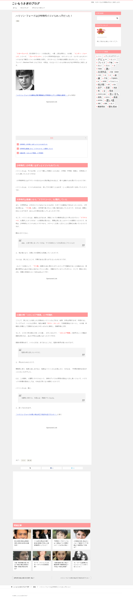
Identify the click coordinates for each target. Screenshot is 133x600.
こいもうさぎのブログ (26, 3)
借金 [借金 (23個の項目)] (117, 62)
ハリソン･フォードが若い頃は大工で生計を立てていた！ (75, 578)
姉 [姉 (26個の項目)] (110, 75)
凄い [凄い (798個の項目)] (108, 68)
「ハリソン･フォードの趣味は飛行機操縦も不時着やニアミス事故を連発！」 (42, 95)
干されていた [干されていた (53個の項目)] (114, 81)
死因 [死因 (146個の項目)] (115, 88)
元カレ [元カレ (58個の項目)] (108, 65)
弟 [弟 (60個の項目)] (109, 84)
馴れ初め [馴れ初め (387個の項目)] (113, 106)
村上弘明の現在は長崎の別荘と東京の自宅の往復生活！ (21, 543)
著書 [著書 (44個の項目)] (99, 103)
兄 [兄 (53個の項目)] (114, 65)
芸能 (18, 21)
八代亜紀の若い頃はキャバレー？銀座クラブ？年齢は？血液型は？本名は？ (81, 544)
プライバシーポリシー (38, 8)
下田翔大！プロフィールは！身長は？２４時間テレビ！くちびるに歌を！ (61, 543)
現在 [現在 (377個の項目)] (111, 91)
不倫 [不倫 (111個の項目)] (110, 62)
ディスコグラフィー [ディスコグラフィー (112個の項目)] (112, 56)
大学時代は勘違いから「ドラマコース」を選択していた (36, 148)
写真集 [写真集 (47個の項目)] (100, 69)
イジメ (23, 460)
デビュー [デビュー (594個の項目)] (102, 59)
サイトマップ (24, 8)
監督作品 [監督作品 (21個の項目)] (107, 97)
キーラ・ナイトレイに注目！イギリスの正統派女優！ (41, 564)
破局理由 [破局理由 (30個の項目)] (100, 100)
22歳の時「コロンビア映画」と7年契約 (31, 153)
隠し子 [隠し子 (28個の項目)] (112, 103)
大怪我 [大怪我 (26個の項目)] (99, 75)
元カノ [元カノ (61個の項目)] (100, 65)
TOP (21, 587)
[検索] (108, 18)
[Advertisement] (52, 36)
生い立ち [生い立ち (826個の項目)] (114, 94)
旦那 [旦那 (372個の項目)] (108, 88)
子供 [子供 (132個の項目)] (105, 78)
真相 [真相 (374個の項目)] (115, 97)
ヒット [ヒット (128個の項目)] (113, 59)
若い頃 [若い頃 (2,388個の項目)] (110, 100)
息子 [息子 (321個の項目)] (100, 88)
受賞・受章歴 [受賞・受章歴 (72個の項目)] (114, 72)
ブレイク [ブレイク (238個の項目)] (101, 63)
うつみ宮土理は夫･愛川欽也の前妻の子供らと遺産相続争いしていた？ (41, 543)
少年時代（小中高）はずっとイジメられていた (34, 144)
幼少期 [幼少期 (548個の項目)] (101, 84)
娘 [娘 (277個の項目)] (116, 75)
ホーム (15, 8)
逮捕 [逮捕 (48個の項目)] (105, 103)
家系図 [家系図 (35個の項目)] (104, 81)
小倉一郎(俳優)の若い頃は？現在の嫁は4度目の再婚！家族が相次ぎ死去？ (21, 565)
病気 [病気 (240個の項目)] (100, 97)
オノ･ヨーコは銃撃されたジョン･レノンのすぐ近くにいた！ (81, 564)
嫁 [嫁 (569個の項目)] (99, 78)
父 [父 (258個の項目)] (104, 91)
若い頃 (29, 460)
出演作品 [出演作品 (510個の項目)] (102, 72)
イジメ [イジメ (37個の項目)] (100, 56)
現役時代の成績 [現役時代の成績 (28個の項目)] (102, 94)
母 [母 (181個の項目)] (99, 91)
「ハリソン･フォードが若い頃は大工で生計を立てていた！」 (36, 414)
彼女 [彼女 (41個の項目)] (114, 84)
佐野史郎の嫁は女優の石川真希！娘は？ (24, 578)
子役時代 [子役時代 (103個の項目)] (114, 78)
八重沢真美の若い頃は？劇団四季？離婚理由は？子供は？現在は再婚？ (61, 564)
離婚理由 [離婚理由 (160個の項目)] (101, 107)
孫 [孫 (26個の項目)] (98, 81)
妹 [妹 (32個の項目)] (105, 75)
